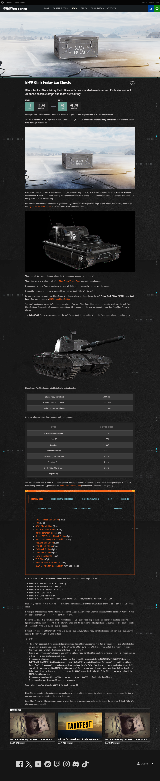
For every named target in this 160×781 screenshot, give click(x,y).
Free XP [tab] (110, 498)
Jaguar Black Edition (45, 542)
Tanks (84, 8)
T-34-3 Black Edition (44, 546)
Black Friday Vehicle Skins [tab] (62, 498)
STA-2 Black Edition (44, 526)
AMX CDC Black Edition (46, 529)
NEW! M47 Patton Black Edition (49, 566)
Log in (143, 2)
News (74, 8)
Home (46, 8)
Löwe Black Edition (44, 556)
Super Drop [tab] (117, 508)
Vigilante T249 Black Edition (39, 206)
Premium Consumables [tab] (90, 498)
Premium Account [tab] (45, 508)
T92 (37, 523)
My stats (111, 8)
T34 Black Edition (43, 552)
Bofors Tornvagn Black (46, 533)
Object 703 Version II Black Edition (51, 536)
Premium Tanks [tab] (37, 498)
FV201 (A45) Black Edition (47, 519)
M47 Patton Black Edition (59, 299)
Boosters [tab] (125, 498)
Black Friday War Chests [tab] (82, 508)
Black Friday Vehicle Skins (69, 281)
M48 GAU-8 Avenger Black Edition (50, 539)
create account (153, 2)
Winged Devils (60, 8)
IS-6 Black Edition (43, 549)
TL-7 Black (40, 559)
